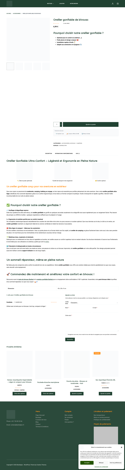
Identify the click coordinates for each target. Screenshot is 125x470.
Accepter (86, 462)
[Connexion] (112, 3)
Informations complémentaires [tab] (64, 153)
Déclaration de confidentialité (101, 466)
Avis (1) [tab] (78, 153)
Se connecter (69, 417)
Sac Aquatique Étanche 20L (105, 380)
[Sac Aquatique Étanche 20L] (105, 364)
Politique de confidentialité (102, 420)
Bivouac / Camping (76, 143)
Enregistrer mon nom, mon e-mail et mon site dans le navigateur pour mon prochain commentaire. (92, 334)
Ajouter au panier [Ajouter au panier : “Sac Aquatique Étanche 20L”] (106, 393)
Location (61, 3)
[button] (121, 447)
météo (47, 242)
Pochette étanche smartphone (48, 382)
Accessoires (66, 143)
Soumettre (70, 339)
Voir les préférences (115, 462)
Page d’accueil (40, 415)
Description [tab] (48, 153)
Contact (38, 424)
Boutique (50, 4)
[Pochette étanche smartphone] (48, 365)
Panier (67, 420)
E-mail (95, 308)
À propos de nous (41, 420)
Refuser (101, 462)
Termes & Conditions (42, 426)
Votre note (66, 302)
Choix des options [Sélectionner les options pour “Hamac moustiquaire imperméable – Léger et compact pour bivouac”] (19, 393)
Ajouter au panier (91, 124)
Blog (37, 422)
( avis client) (66, 23)
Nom (67, 308)
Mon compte (68, 415)
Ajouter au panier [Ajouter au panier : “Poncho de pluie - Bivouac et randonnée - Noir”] (77, 393)
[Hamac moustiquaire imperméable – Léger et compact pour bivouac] (20, 364)
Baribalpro (63, 145)
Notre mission (74, 3)
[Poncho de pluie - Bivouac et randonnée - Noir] (77, 364)
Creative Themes (41, 465)
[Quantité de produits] (57, 124)
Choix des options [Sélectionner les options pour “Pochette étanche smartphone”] (48, 393)
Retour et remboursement (102, 417)
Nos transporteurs (99, 415)
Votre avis (68, 315)
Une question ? (69, 422)
